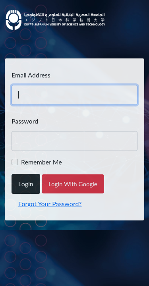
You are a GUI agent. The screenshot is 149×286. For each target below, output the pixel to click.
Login (25, 183)
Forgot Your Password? (50, 203)
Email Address (31, 75)
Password (25, 121)
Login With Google (72, 183)
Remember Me (41, 162)
